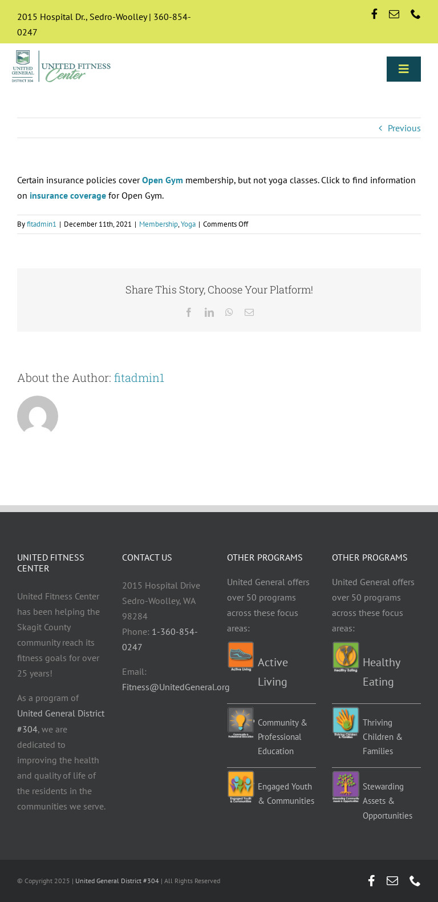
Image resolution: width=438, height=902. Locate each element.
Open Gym (162, 180)
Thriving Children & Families (383, 737)
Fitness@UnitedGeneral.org (176, 686)
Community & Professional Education (282, 737)
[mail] (394, 14)
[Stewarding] (345, 775)
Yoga (188, 224)
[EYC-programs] (240, 775)
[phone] (416, 14)
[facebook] (374, 14)
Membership (158, 224)
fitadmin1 (41, 224)
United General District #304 (117, 880)
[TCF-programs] (345, 711)
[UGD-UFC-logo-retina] (61, 52)
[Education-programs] (240, 711)
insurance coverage (68, 195)
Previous (404, 128)
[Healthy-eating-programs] (345, 646)
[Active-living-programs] (240, 646)
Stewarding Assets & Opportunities (387, 801)
